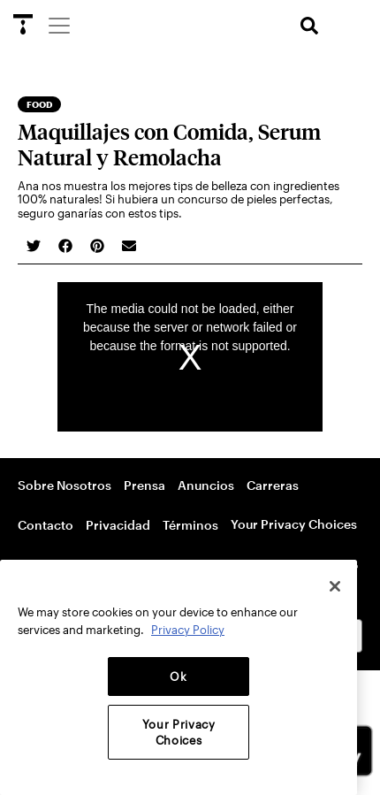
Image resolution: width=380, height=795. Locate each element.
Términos (190, 524)
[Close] (334, 586)
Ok (178, 676)
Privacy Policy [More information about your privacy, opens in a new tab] (187, 630)
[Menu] (58, 24)
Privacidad (118, 524)
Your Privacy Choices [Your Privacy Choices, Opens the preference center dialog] (179, 732)
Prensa (144, 485)
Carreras (273, 485)
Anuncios (206, 485)
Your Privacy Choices (294, 523)
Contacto (45, 524)
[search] (309, 26)
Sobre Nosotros (64, 485)
